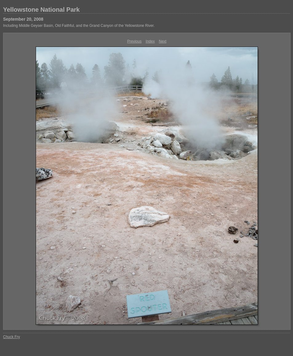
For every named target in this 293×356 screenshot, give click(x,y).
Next (163, 41)
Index (150, 41)
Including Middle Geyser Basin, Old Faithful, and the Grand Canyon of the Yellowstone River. (79, 25)
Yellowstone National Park (41, 9)
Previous (134, 41)
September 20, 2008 (23, 19)
